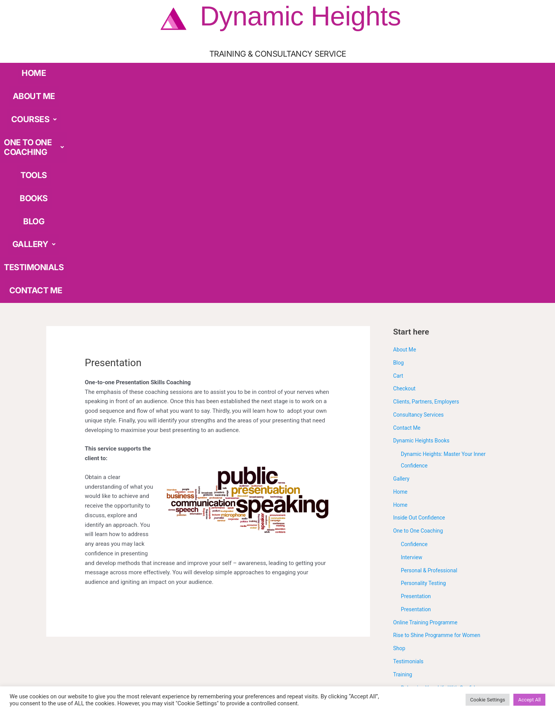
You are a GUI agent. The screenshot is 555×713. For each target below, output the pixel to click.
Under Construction (418, 576)
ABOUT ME (118, 68)
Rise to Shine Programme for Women (440, 410)
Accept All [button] (529, 700)
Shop (399, 423)
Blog (399, 137)
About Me (405, 124)
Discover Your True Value (433, 524)
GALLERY (366, 68)
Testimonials (409, 435)
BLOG (332, 68)
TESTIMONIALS (412, 68)
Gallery (402, 253)
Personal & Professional (431, 344)
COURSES (159, 68)
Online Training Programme (428, 396)
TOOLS (275, 68)
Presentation (417, 371)
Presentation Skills (425, 563)
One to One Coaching (420, 305)
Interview (412, 331)
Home (401, 266)
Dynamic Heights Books (423, 215)
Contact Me (408, 202)
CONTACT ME (460, 68)
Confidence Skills (423, 511)
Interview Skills (420, 537)
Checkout (405, 163)
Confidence (415, 319)
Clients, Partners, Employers (429, 176)
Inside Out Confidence (421, 292)
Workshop (406, 589)
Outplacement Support (430, 550)
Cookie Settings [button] (487, 700)
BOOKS (304, 68)
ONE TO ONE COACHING (220, 68)
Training (403, 449)
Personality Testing (425, 358)
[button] (159, 69)
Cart (398, 150)
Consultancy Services (420, 189)
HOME (86, 68)
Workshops (407, 602)
